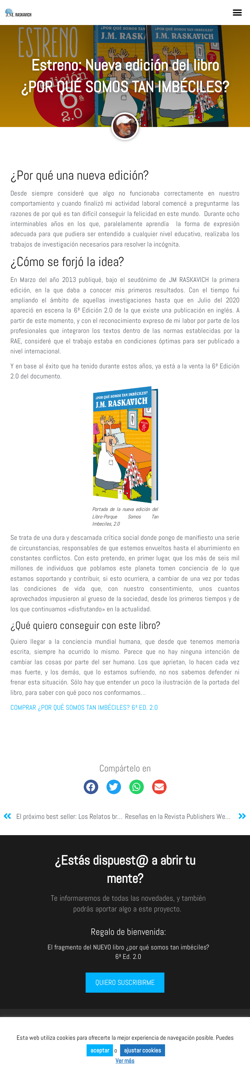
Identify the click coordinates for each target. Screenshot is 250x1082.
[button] (237, 12)
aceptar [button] (99, 1050)
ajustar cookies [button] (142, 1050)
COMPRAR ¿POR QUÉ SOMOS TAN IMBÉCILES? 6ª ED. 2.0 (84, 707)
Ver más (125, 1061)
